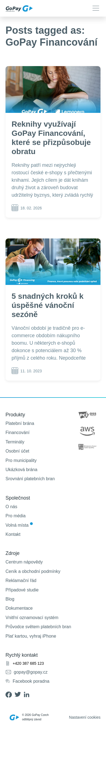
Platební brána (20, 423)
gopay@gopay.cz (31, 672)
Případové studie (22, 590)
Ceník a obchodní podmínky (33, 571)
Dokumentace (19, 608)
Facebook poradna (31, 681)
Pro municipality (21, 460)
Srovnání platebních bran (30, 478)
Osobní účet (17, 451)
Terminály (15, 442)
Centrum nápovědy (24, 562)
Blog (10, 599)
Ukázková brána (21, 469)
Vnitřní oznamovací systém (32, 617)
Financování (17, 432)
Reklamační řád (21, 580)
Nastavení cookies (84, 717)
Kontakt (13, 534)
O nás (11, 506)
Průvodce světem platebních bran (38, 626)
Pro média (16, 515)
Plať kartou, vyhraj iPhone (31, 636)
